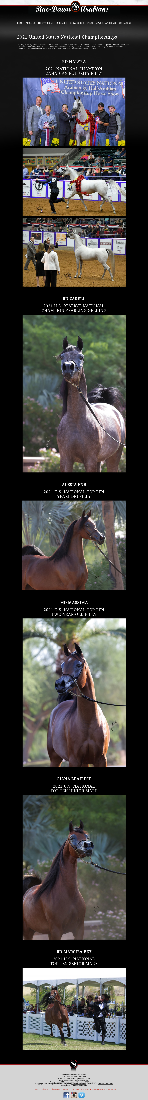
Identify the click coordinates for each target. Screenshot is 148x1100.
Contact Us (125, 23)
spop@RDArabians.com (89, 1082)
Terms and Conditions (79, 1085)
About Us (30, 23)
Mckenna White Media (105, 1084)
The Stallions (45, 23)
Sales (90, 23)
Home (20, 23)
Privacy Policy (65, 1085)
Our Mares (61, 23)
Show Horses (77, 23)
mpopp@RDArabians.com (65, 1082)
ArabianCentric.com (79, 1084)
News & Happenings (106, 23)
